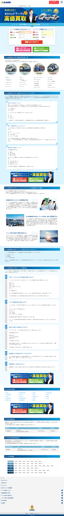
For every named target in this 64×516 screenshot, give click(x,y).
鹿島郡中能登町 (22, 392)
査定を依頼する (32, 42)
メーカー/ (15, 32)
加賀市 (7, 392)
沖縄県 (44, 472)
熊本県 (28, 472)
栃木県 (20, 463)
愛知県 (48, 465)
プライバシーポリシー (32, 39)
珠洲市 (47, 394)
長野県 (36, 465)
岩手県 (24, 461)
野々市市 (21, 396)
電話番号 (37, 34)
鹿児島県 (40, 472)
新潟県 (16, 465)
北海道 (16, 461)
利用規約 (25, 39)
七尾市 (7, 396)
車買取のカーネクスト (34, 513)
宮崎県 (36, 472)
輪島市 (34, 400)
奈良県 (32, 468)
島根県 (20, 470)
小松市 (34, 394)
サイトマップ (3, 485)
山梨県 (32, 465)
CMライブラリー (4, 480)
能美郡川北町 (35, 396)
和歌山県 (36, 468)
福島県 (40, 461)
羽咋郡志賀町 (8, 398)
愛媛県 (44, 470)
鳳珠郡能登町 (22, 400)
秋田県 (32, 461)
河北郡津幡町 (8, 394)
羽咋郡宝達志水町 (22, 398)
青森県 (20, 461)
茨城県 (16, 463)
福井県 (28, 465)
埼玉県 (28, 463)
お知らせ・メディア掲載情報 (6, 487)
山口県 (32, 470)
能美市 (47, 396)
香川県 (40, 470)
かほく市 (21, 394)
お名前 (36, 32)
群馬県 (24, 463)
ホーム (2, 477)
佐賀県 (20, 472)
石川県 (24, 465)
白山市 (47, 398)
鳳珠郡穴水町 (8, 400)
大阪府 (24, 468)
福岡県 (16, 472)
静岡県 (44, 465)
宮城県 (28, 461)
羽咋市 (34, 398)
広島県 (28, 470)
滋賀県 (16, 468)
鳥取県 (16, 470)
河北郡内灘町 (49, 392)
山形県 (36, 461)
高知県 (48, 470)
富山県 (20, 465)
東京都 (36, 463)
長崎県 (24, 472)
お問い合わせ (3, 482)
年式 (13, 34)
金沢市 (34, 392)
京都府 (20, 468)
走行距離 (14, 37)
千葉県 (32, 463)
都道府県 (37, 37)
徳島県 (36, 470)
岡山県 (24, 470)
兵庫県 (28, 468)
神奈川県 (40, 463)
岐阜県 (40, 465)
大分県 (32, 472)
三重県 (52, 465)
